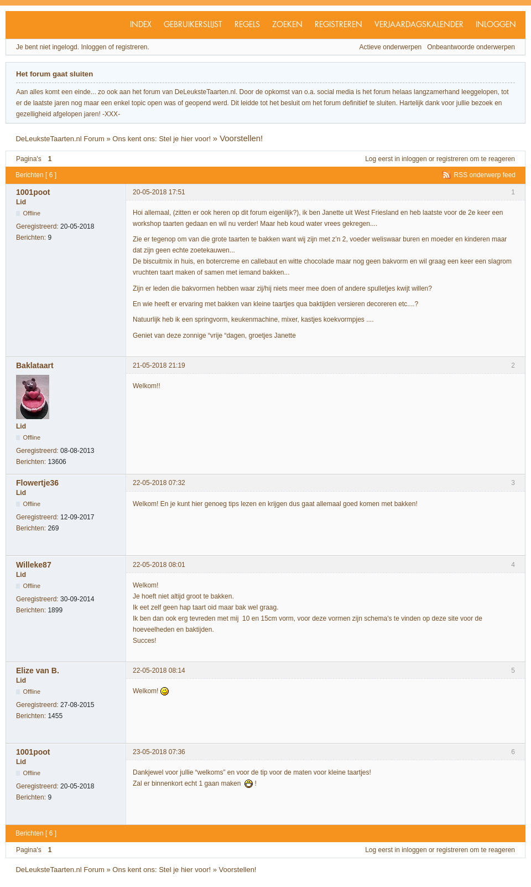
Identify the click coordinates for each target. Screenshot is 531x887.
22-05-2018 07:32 (159, 483)
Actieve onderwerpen (391, 47)
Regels (247, 25)
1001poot (33, 192)
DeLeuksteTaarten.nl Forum (59, 139)
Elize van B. (37, 670)
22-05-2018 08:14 (159, 670)
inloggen (414, 159)
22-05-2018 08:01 (159, 565)
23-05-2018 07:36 (159, 752)
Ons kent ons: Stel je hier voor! (161, 139)
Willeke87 (33, 564)
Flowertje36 (37, 482)
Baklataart (35, 365)
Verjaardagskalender (419, 25)
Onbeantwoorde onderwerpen (471, 47)
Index (141, 25)
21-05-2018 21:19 (159, 365)
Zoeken (287, 25)
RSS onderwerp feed (485, 175)
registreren (452, 159)
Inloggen (496, 25)
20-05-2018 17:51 (159, 192)
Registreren (338, 25)
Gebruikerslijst (193, 25)
